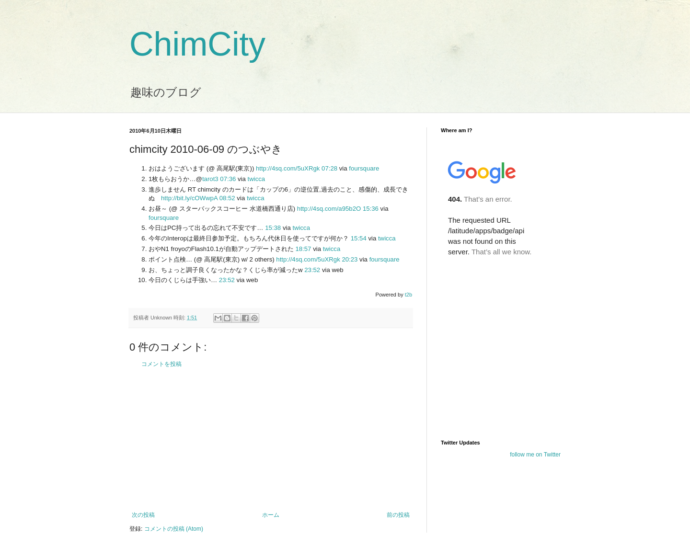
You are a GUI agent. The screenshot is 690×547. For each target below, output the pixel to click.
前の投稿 (398, 515)
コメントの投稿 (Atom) (173, 528)
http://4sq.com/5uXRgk (288, 168)
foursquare (364, 168)
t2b (408, 294)
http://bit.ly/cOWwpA (189, 198)
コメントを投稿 (161, 364)
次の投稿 (143, 515)
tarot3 (210, 178)
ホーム (270, 515)
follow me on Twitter (535, 454)
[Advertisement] (271, 440)
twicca (256, 178)
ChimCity (197, 44)
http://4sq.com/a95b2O (329, 208)
